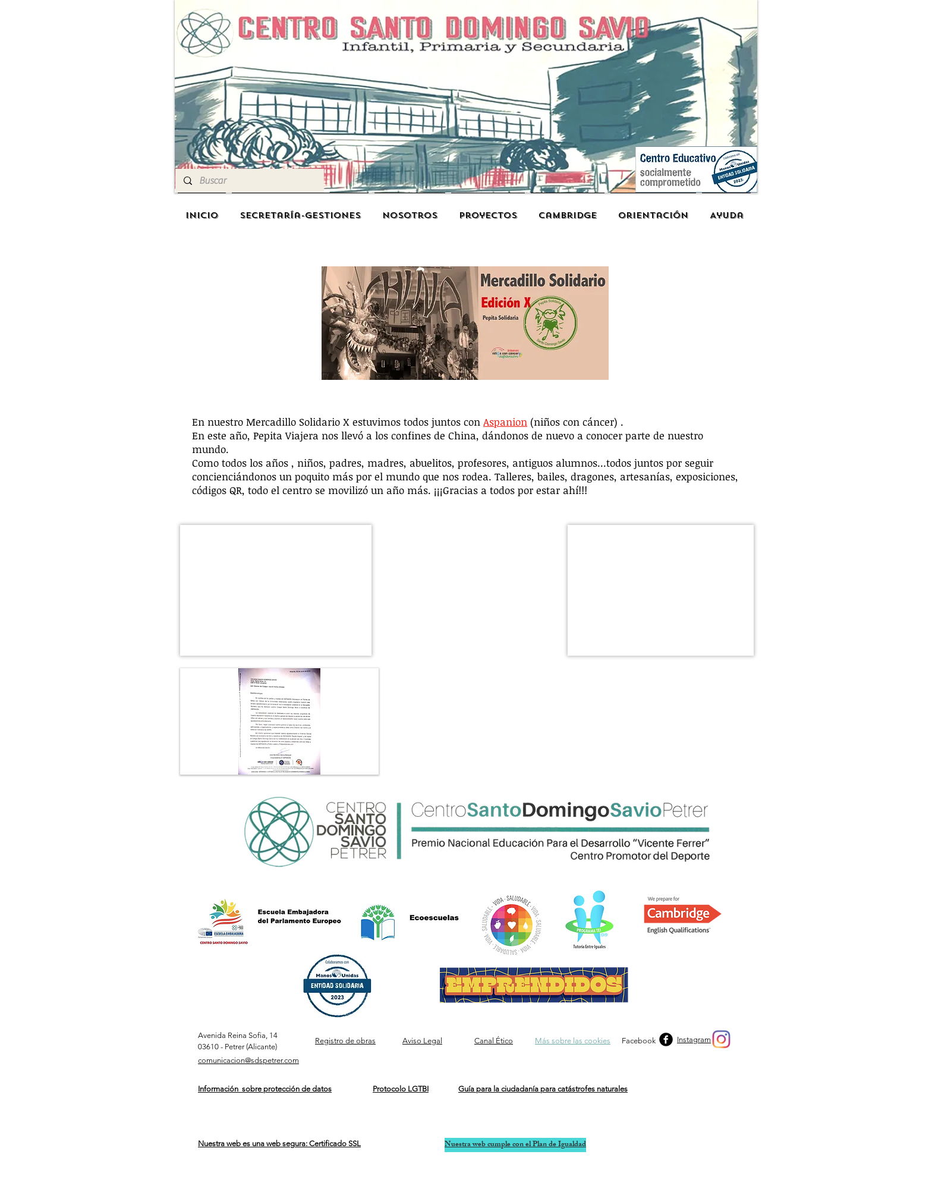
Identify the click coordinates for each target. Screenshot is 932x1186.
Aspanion (505, 422)
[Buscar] (249, 181)
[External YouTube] (470, 590)
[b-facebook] (666, 1039)
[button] (275, 590)
